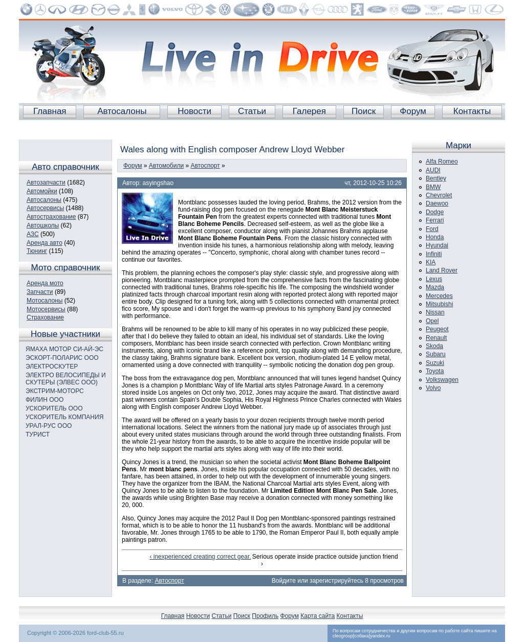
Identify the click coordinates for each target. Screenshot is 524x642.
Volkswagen (442, 379)
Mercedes (439, 296)
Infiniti (434, 254)
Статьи (252, 111)
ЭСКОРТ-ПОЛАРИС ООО (62, 357)
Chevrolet (439, 195)
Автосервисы (45, 208)
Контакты (472, 111)
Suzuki (435, 362)
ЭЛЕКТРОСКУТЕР (52, 366)
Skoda (434, 346)
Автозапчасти (46, 182)
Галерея (309, 111)
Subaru (436, 354)
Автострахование (51, 216)
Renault (436, 337)
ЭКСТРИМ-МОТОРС (55, 391)
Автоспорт (205, 165)
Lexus (434, 279)
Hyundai (437, 245)
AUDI (433, 170)
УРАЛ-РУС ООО (49, 425)
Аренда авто (44, 242)
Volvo (433, 388)
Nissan (435, 312)
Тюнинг (37, 251)
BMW (433, 187)
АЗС (33, 234)
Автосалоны (121, 111)
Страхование (45, 317)
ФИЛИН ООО (44, 399)
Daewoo (437, 203)
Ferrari (435, 220)
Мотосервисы (46, 309)
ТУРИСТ (38, 434)
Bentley (436, 178)
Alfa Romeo (442, 161)
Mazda (435, 287)
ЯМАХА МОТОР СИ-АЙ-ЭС (64, 349)
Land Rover (441, 270)
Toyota (435, 371)
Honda (435, 237)
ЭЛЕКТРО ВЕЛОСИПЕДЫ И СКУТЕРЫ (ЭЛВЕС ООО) (66, 379)
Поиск (364, 111)
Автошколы (43, 225)
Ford (432, 229)
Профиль (265, 616)
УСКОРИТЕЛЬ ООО (54, 408)
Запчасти (40, 291)
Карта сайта (317, 616)
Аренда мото (45, 283)
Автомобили (166, 165)
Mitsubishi (439, 304)
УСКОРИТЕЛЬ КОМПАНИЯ (64, 417)
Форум (413, 111)
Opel (432, 321)
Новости (194, 111)
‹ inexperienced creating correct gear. (200, 556)
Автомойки (42, 191)
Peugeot (437, 329)
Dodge (435, 212)
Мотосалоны (44, 300)
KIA (430, 262)
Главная (50, 111)
